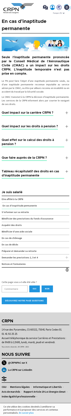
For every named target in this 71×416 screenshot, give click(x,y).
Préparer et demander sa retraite (19, 251)
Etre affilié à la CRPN (12, 199)
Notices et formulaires (14, 264)
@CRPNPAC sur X (14, 362)
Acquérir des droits (12, 225)
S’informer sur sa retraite (15, 212)
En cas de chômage (12, 238)
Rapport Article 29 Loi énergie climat (45, 391)
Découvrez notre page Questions (24, 301)
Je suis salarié (12, 192)
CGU (4, 387)
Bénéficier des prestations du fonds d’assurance (27, 218)
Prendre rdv (59, 8)
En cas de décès (10, 244)
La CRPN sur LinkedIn (17, 370)
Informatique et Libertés (47, 387)
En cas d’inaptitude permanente (20, 205)
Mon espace (52, 8)
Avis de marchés (11, 391)
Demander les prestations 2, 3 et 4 (35, 257)
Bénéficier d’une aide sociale (17, 231)
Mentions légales (20, 387)
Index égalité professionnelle (18, 396)
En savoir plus (26, 412)
